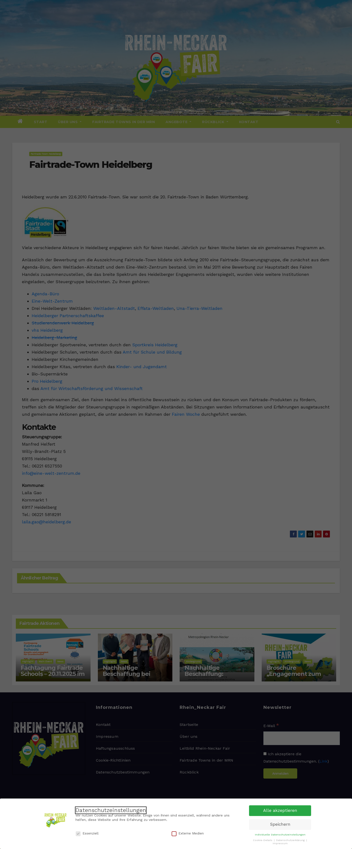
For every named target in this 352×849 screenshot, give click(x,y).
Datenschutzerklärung (291, 838)
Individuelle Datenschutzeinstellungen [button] (280, 832)
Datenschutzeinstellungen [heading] (110, 808)
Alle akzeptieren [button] (280, 808)
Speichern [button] (280, 822)
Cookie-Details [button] (263, 838)
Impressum (280, 841)
